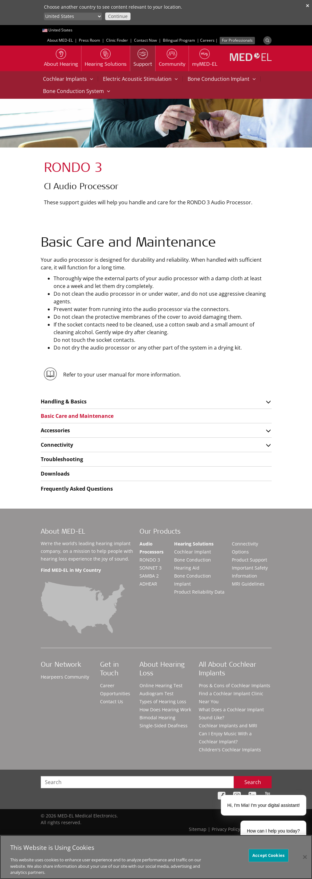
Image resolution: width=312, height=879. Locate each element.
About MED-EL (60, 40)
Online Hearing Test (160, 685)
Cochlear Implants (68, 78)
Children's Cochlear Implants (230, 750)
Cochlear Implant (192, 552)
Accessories (55, 430)
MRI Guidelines (248, 584)
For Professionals (237, 40)
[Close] (305, 857)
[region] (156, 857)
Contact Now (145, 40)
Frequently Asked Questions (77, 488)
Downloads (55, 473)
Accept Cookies (268, 855)
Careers (207, 40)
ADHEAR (148, 584)
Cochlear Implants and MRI (228, 726)
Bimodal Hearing (157, 717)
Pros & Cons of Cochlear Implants (234, 685)
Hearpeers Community (65, 677)
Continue (118, 16)
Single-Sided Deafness (163, 726)
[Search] (267, 40)
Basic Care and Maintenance (77, 415)
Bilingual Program (179, 40)
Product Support (249, 560)
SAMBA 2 (149, 576)
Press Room (89, 40)
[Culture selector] (73, 16)
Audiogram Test (156, 693)
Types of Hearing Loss (162, 701)
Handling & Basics (64, 401)
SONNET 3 (150, 568)
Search (252, 782)
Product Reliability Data (199, 592)
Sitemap (198, 829)
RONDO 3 (149, 560)
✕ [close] (307, 6)
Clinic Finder (117, 40)
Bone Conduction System (76, 91)
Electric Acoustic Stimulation (140, 78)
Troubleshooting (62, 459)
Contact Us (111, 701)
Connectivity (57, 444)
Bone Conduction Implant (222, 78)
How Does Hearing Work (165, 709)
